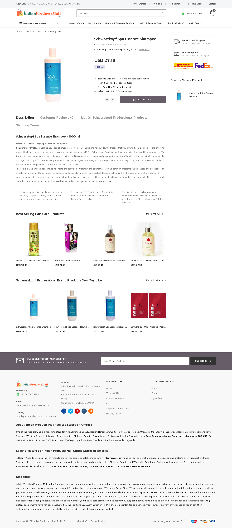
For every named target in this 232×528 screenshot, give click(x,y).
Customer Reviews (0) (57, 117)
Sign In (157, 3)
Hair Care (42, 31)
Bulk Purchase (139, 3)
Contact (212, 3)
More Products (154, 214)
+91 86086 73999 (191, 13)
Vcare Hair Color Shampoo (67, 260)
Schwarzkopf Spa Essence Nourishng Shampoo (77, 327)
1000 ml (100, 67)
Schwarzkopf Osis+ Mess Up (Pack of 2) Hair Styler (155, 327)
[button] (38, 23)
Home (19, 31)
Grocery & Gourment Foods (120, 23)
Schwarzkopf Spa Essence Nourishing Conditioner (117, 327)
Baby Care (94, 23)
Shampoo (29, 31)
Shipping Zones (27, 125)
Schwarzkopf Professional (114, 44)
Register (174, 3)
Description (25, 117)
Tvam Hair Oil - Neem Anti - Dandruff (149, 260)
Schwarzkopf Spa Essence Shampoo (33, 327)
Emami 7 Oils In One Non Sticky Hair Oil (35, 260)
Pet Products (176, 23)
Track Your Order (194, 3)
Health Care (195, 23)
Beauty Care (76, 23)
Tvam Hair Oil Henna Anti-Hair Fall (109, 260)
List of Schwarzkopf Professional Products (114, 117)
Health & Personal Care (151, 23)
